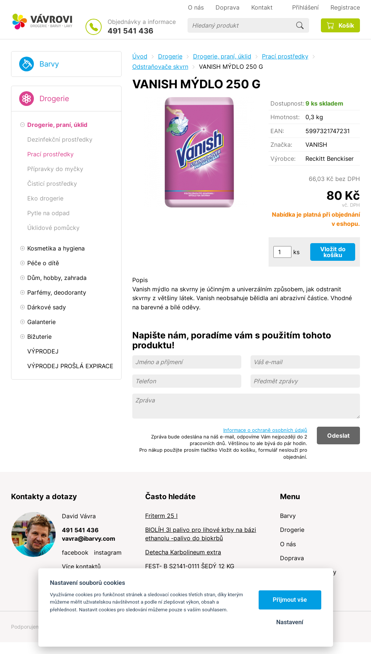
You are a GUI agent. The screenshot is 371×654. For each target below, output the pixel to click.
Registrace (345, 7)
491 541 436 (130, 30)
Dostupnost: (287, 103)
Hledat (300, 25)
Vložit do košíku (333, 252)
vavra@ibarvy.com (88, 538)
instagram (108, 552)
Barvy (49, 64)
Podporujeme (27, 626)
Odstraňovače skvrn (160, 66)
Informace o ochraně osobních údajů (265, 430)
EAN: (277, 131)
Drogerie (54, 98)
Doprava (292, 558)
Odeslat (338, 435)
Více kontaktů (81, 566)
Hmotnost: (285, 117)
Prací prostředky (285, 56)
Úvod (139, 56)
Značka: (281, 144)
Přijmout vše (290, 599)
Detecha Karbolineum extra (183, 552)
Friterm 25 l (161, 515)
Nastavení (289, 622)
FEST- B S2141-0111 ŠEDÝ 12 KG (189, 566)
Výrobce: (282, 158)
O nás (288, 544)
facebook (75, 552)
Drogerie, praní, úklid (222, 56)
